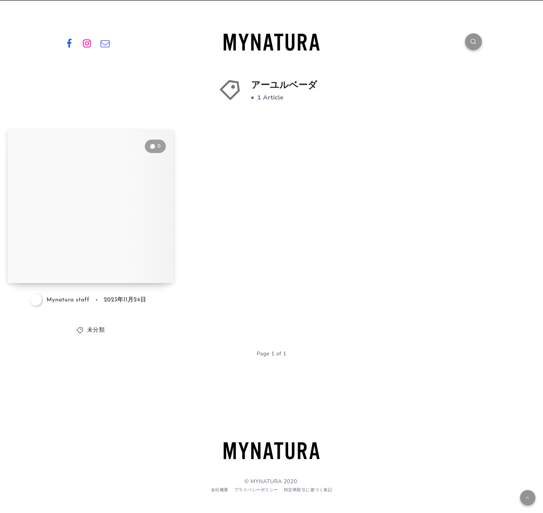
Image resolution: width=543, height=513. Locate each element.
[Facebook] (69, 42)
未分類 (96, 330)
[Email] (105, 42)
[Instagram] (87, 42)
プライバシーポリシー (256, 490)
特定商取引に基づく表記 (308, 490)
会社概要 (220, 490)
